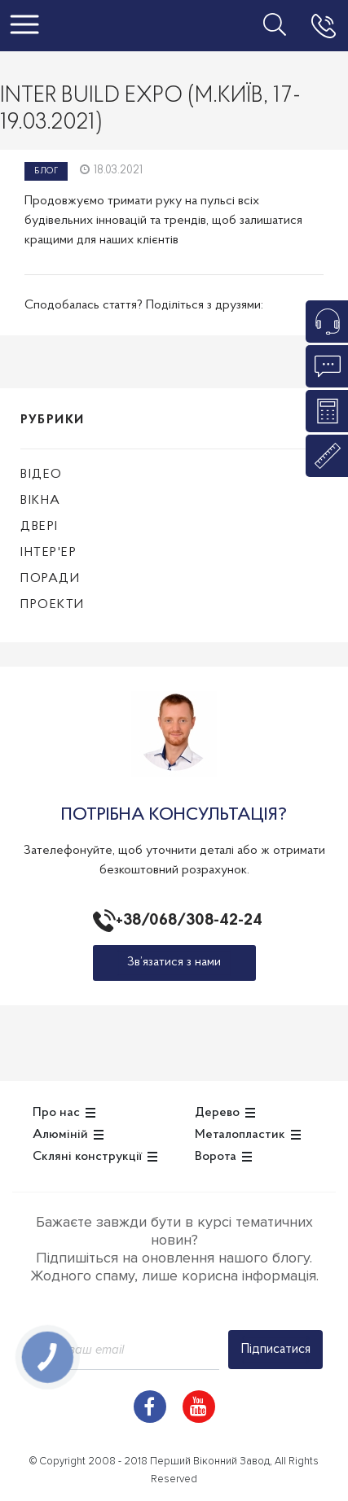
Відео (41, 474)
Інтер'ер (48, 552)
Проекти (52, 604)
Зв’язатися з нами (174, 962)
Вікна (40, 500)
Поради (50, 578)
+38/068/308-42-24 (186, 920)
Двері (39, 526)
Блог (46, 171)
